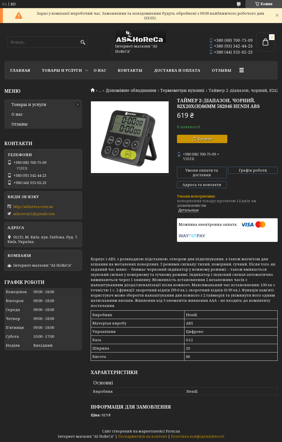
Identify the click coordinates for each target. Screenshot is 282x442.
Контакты (130, 70)
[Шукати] (83, 42)
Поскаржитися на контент (142, 436)
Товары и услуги (62, 70)
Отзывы (221, 70)
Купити (205, 138)
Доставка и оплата (177, 70)
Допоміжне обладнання (131, 90)
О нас (100, 70)
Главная (20, 70)
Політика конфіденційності (197, 436)
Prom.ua (173, 431)
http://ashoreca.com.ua (33, 206)
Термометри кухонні (182, 90)
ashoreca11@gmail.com (34, 213)
